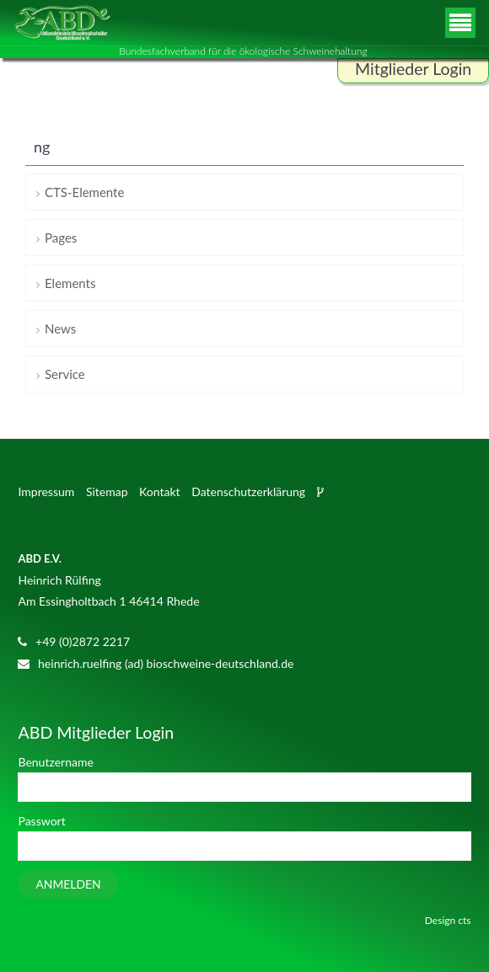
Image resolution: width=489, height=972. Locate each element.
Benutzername (55, 762)
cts (464, 920)
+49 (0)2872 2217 (82, 641)
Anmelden (67, 884)
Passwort (41, 821)
